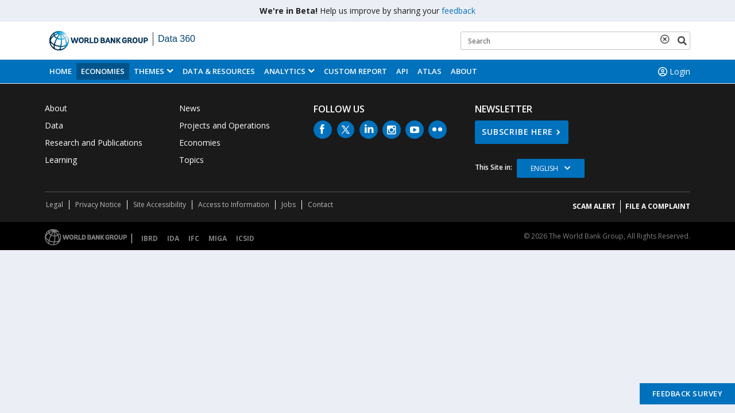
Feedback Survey (687, 393)
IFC (193, 238)
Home (60, 71)
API (402, 71)
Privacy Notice (98, 204)
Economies (103, 71)
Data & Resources (219, 71)
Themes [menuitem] (149, 71)
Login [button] (673, 72)
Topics (191, 159)
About (464, 71)
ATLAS (429, 71)
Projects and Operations (224, 125)
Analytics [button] (284, 71)
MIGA (217, 238)
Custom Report (355, 71)
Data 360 (176, 39)
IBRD (149, 238)
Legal (54, 204)
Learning (61, 159)
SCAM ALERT (594, 206)
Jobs (288, 204)
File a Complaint (657, 206)
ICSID (245, 238)
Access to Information (233, 204)
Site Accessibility (159, 204)
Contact (320, 204)
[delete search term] (667, 39)
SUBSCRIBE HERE (517, 131)
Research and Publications (93, 142)
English (544, 168)
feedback (458, 10)
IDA (173, 238)
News (189, 108)
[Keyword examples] (575, 41)
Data (54, 125)
